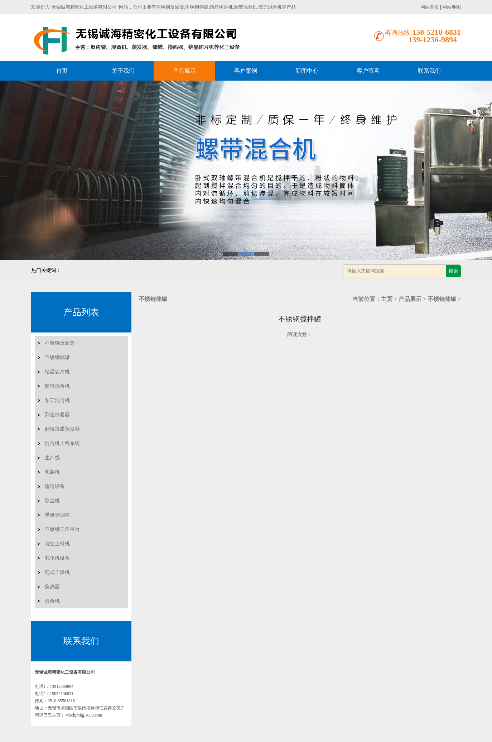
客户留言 (368, 71)
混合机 (52, 601)
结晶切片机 (57, 371)
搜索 (453, 271)
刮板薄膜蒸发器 (62, 429)
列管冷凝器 (57, 414)
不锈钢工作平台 (62, 529)
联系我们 (429, 71)
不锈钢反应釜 (60, 343)
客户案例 (245, 71)
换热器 (52, 586)
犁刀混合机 (57, 400)
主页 (386, 299)
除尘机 (52, 500)
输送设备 (55, 486)
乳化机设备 (57, 558)
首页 (62, 71)
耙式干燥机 (57, 572)
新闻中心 (306, 71)
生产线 (52, 457)
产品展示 (184, 71)
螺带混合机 (57, 386)
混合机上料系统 (62, 443)
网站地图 (451, 7)
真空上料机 (57, 543)
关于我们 (123, 71)
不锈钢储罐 (57, 357)
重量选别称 (57, 515)
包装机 (52, 472)
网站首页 (429, 7)
